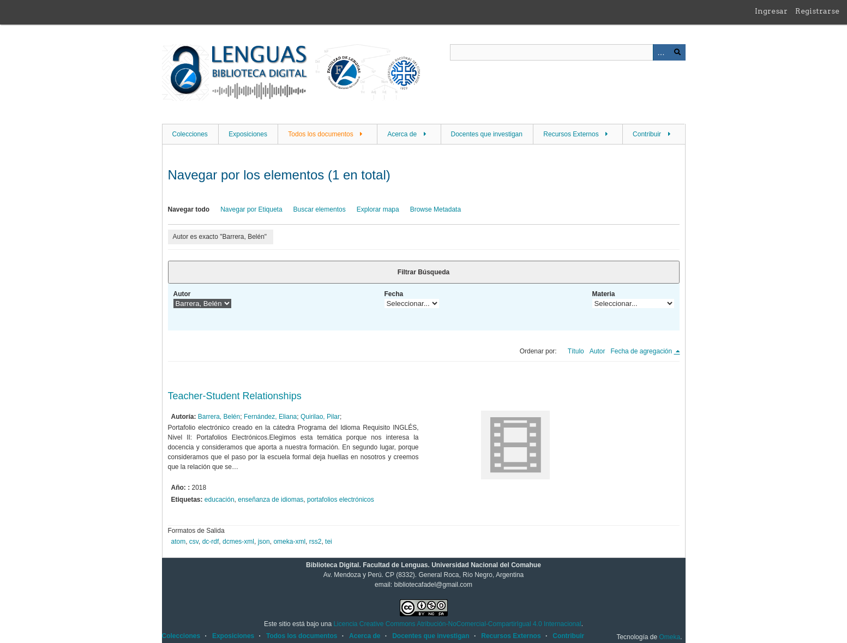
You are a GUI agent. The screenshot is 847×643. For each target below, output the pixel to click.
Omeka (669, 637)
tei (328, 541)
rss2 (315, 541)
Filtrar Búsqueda (423, 272)
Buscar (677, 52)
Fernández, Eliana (270, 416)
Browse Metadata (435, 209)
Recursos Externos (570, 134)
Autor (182, 294)
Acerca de (402, 134)
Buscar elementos (319, 209)
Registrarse (817, 11)
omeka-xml (289, 541)
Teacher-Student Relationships (235, 395)
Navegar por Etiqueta (251, 209)
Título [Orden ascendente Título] (576, 351)
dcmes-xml (238, 541)
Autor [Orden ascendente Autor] (597, 351)
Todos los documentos (320, 134)
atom (178, 541)
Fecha (394, 294)
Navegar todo (189, 209)
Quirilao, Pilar (320, 416)
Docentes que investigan (486, 134)
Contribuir (647, 134)
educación (220, 499)
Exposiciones (248, 134)
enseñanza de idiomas (270, 499)
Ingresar (771, 11)
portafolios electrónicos (340, 499)
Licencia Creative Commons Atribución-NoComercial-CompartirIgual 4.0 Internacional (457, 624)
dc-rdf (210, 541)
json (264, 541)
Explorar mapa (378, 209)
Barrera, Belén (219, 416)
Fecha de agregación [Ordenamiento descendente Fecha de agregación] (642, 351)
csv (194, 541)
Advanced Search (661, 52)
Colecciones (190, 134)
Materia (603, 294)
